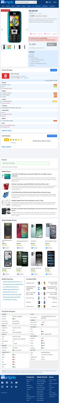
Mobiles (18, 6)
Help (50, 389)
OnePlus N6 (33, 241)
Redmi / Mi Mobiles (41, 381)
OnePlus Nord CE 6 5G (36, 268)
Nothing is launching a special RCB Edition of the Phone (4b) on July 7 (30, 184)
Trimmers (28, 398)
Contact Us (51, 387)
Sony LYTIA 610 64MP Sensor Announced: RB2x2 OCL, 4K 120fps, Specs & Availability (32, 175)
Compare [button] (53, 70)
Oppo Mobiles (40, 391)
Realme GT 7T (48, 268)
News (3, 6)
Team (50, 381)
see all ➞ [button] (24, 76)
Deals (27, 400)
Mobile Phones (29, 379)
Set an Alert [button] (32, 40)
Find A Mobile (52, 393)
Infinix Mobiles (40, 394)
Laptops (29, 6)
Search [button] (52, 44)
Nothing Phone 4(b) (6, 268)
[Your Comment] (26, 163)
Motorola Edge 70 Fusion (51, 241)
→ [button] (7, 147)
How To (13, 6)
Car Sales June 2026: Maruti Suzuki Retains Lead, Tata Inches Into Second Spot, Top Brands (34, 209)
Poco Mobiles (40, 396)
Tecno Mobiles (40, 398)
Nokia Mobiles (40, 400)
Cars (27, 383)
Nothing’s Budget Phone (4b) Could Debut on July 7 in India (27, 200)
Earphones (28, 385)
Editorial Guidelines (53, 383)
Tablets (23, 6)
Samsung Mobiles (41, 379)
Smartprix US (4, 392)
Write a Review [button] (52, 135)
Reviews (8, 6)
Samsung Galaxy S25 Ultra (7, 241)
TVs (33, 6)
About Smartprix (52, 379)
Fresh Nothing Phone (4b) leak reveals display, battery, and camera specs (31, 192)
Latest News (52, 396)
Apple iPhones (40, 393)
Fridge (27, 394)
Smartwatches (29, 387)
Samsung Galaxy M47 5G (22, 241)
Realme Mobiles (40, 383)
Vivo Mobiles (40, 385)
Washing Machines (30, 396)
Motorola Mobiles (41, 387)
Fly (45, 16)
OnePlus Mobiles (41, 389)
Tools (50, 391)
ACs (27, 393)
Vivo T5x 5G (19, 268)
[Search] (24, 2)
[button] (29, 131)
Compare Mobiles (53, 394)
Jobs (50, 385)
